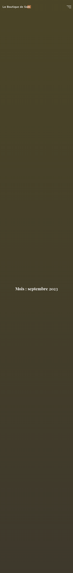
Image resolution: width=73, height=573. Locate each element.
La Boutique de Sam (16, 6)
